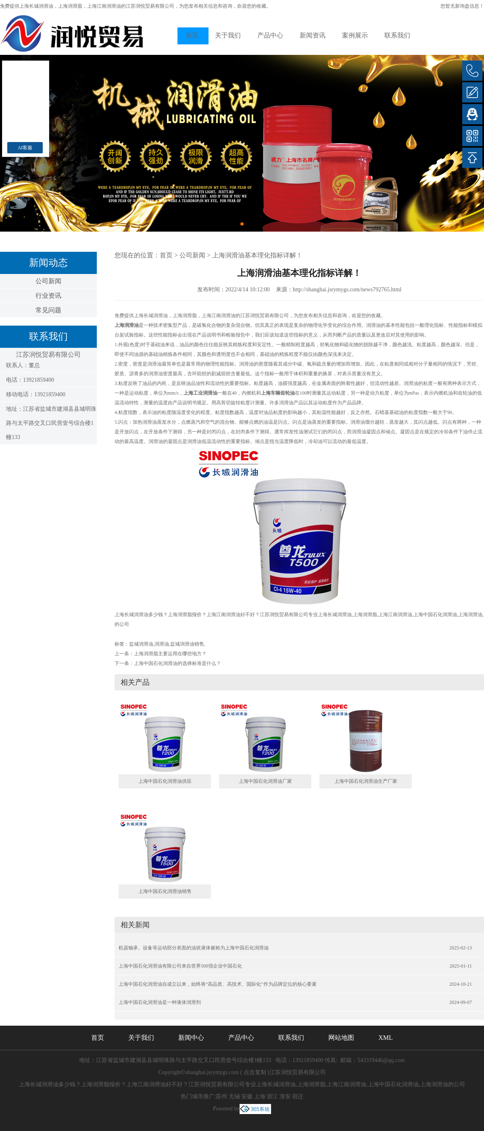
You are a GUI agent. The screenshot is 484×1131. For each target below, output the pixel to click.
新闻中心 (191, 1037)
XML (385, 1037)
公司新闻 (48, 281)
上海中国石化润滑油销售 (165, 891)
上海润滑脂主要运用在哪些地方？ (170, 653)
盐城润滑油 (141, 644)
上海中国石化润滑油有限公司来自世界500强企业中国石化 (180, 966)
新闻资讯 (312, 35)
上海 (259, 1096)
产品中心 (270, 35)
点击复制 (255, 1072)
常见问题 (48, 310)
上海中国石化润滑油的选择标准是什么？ (177, 663)
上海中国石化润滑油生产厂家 (365, 781)
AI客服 (25, 148)
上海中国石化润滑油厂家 (265, 781)
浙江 (272, 1096)
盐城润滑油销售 (187, 644)
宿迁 (297, 1096)
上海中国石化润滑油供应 (165, 781)
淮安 (285, 1096)
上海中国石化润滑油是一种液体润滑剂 (160, 1002)
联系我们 (397, 35)
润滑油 (161, 644)
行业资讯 (48, 295)
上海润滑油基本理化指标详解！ (257, 255)
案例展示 (355, 35)
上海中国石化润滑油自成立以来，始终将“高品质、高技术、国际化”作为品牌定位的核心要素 (218, 984)
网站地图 (341, 1037)
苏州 (221, 1096)
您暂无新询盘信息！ (462, 6)
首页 (192, 35)
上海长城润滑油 (36, 6)
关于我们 (228, 35)
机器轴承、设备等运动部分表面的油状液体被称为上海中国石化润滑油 (194, 948)
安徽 (246, 1096)
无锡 (234, 1096)
